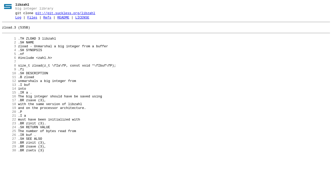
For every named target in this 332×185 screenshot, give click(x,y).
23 (9, 144)
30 (9, 176)
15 (9, 107)
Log (18, 19)
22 (9, 139)
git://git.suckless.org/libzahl (65, 14)
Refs (47, 19)
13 (9, 98)
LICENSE (82, 19)
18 (9, 121)
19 (9, 125)
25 (9, 153)
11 (9, 88)
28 (9, 167)
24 (9, 148)
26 (9, 158)
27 (9, 162)
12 (9, 93)
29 (9, 172)
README (63, 19)
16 (9, 111)
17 (9, 116)
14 (9, 102)
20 (9, 130)
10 (9, 84)
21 (9, 135)
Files (32, 19)
